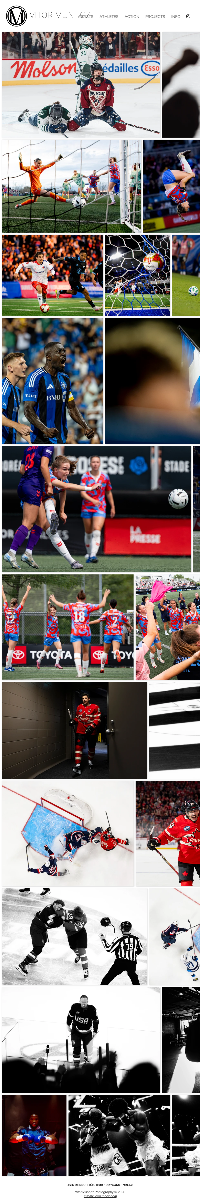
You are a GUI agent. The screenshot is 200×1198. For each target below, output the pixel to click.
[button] (132, 16)
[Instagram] (188, 16)
